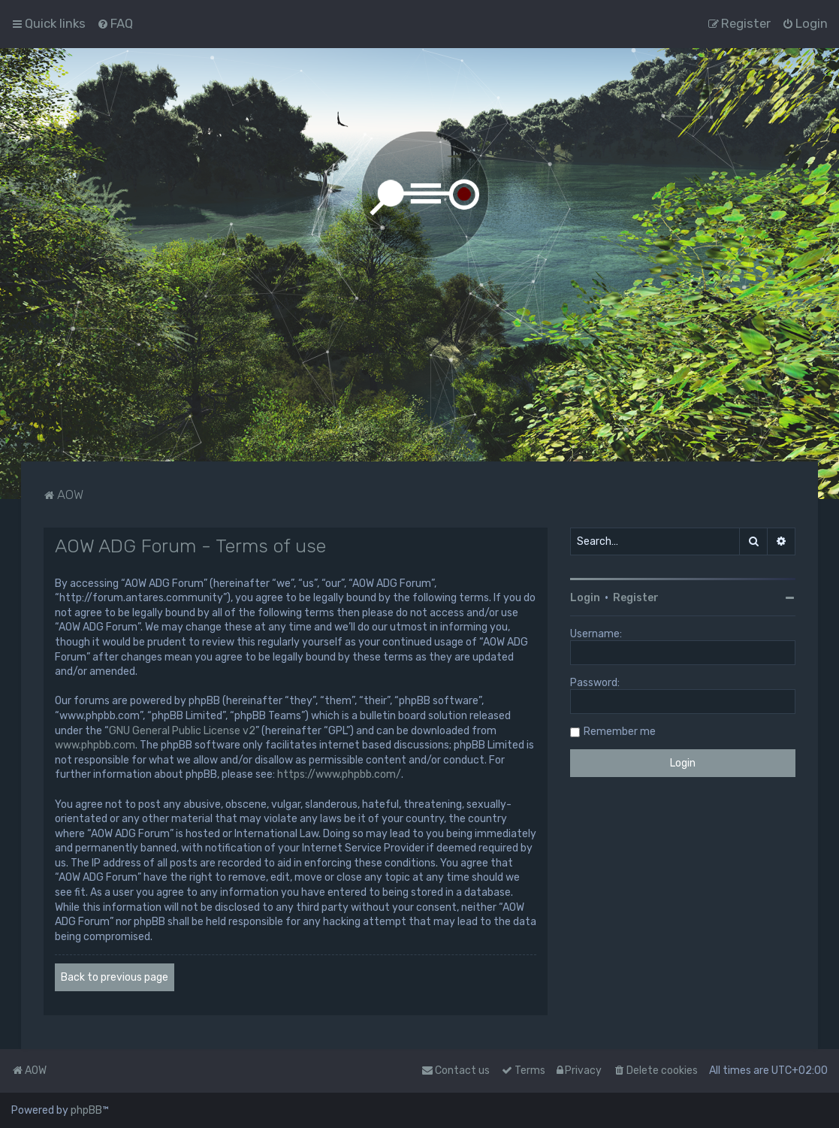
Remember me (620, 731)
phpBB (86, 1110)
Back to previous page (114, 977)
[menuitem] (115, 23)
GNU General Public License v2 (182, 730)
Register (636, 597)
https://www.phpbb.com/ (339, 774)
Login (585, 597)
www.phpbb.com (95, 745)
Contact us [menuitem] (455, 1070)
